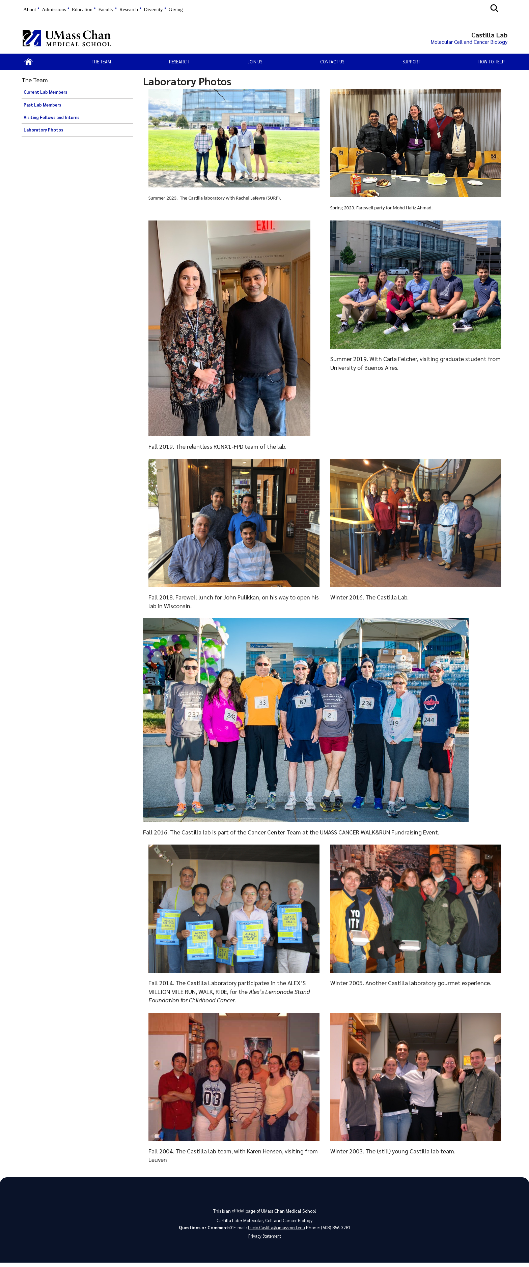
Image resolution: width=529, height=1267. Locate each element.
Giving (176, 9)
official (238, 1213)
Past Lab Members (42, 107)
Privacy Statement (264, 1240)
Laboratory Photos (43, 132)
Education (82, 9)
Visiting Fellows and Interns (51, 119)
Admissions (54, 9)
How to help (491, 63)
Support (411, 63)
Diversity (153, 9)
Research (128, 9)
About (29, 9)
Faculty (105, 9)
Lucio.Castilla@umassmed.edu (276, 1230)
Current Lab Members (45, 94)
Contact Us (332, 63)
